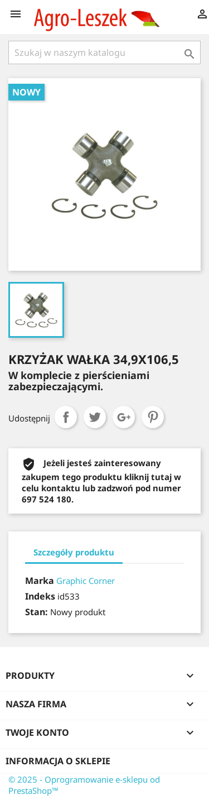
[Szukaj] (104, 52)
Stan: (36, 611)
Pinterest (153, 417)
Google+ (124, 417)
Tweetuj (95, 417)
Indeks (40, 596)
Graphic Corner (85, 580)
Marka (39, 580)
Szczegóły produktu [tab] (73, 552)
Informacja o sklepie (58, 761)
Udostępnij (66, 417)
